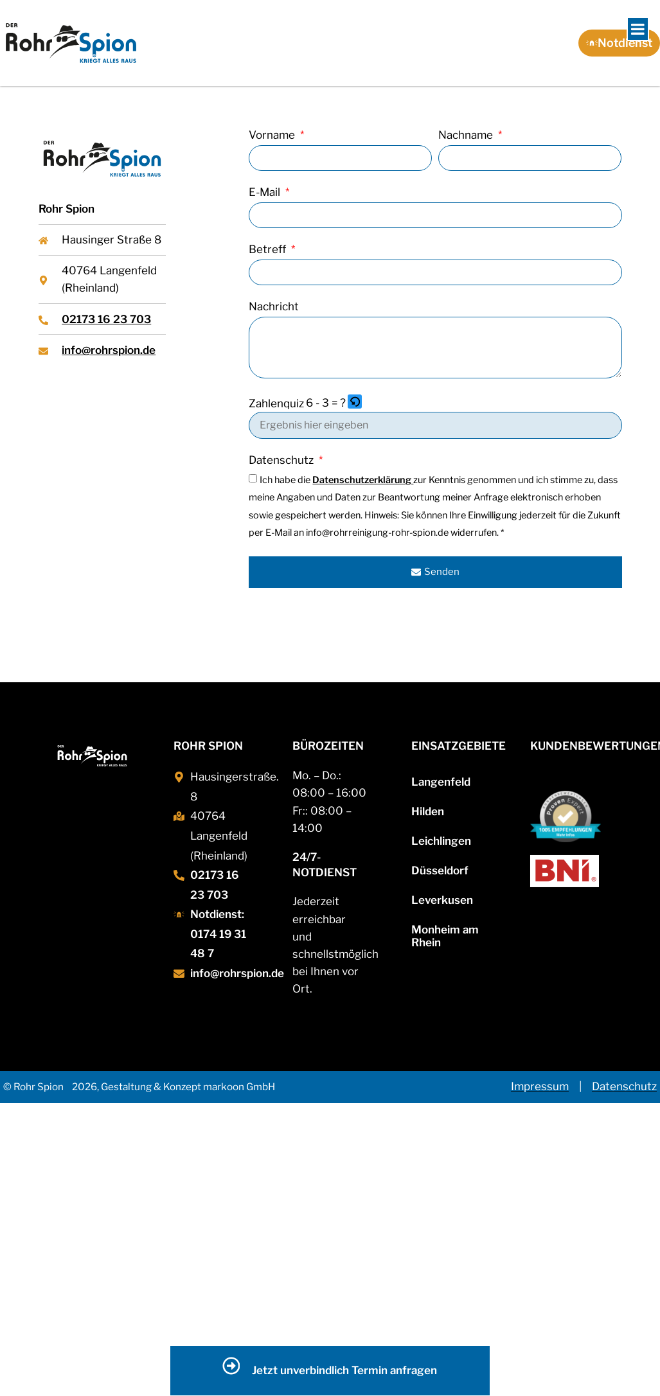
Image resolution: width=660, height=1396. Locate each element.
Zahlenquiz (276, 403)
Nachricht (274, 307)
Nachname (466, 135)
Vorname (273, 135)
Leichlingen (441, 841)
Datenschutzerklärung (362, 480)
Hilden (427, 811)
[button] (356, 403)
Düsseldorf (439, 870)
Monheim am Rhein (445, 936)
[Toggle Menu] (638, 29)
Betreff (269, 250)
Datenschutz (282, 460)
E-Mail (266, 193)
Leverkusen (442, 900)
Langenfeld (440, 781)
